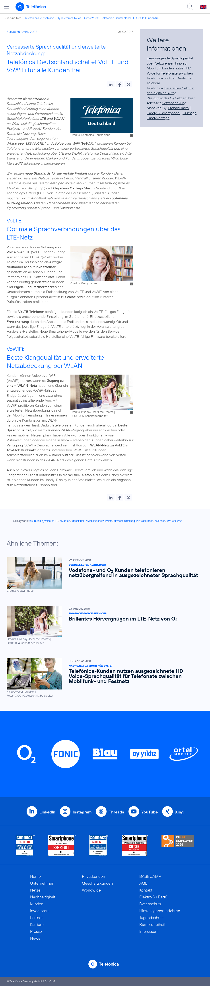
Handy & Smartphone (163, 113)
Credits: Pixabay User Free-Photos (91, 412)
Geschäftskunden (97, 883)
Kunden (36, 903)
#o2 (179, 520)
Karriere (37, 924)
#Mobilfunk (78, 520)
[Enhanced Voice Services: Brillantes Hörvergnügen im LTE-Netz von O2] (102, 625)
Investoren (39, 910)
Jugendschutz (151, 917)
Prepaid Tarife (178, 108)
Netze (35, 890)
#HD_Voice (44, 520)
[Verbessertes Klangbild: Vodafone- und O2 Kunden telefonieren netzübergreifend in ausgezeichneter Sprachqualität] (102, 575)
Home (35, 876)
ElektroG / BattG (153, 897)
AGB (143, 883)
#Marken (65, 520)
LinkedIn (47, 812)
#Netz (108, 520)
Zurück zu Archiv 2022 (22, 32)
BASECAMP (150, 876)
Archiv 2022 (91, 18)
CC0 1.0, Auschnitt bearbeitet (88, 416)
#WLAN (171, 520)
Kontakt (145, 890)
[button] (111, 84)
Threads (116, 812)
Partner (36, 917)
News (35, 938)
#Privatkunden (144, 520)
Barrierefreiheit (152, 924)
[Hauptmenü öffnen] (6, 6)
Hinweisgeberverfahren (159, 910)
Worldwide (91, 890)
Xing (179, 812)
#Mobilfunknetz (95, 520)
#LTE (55, 520)
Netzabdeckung (174, 103)
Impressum (148, 931)
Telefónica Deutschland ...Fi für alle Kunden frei (130, 18)
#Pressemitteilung (124, 520)
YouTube (149, 812)
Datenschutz (150, 903)
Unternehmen (42, 883)
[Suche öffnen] (190, 6)
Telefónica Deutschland (39, 18)
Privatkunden (93, 876)
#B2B (32, 520)
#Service (160, 520)
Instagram (82, 812)
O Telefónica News (69, 18)
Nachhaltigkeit (42, 897)
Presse (36, 931)
